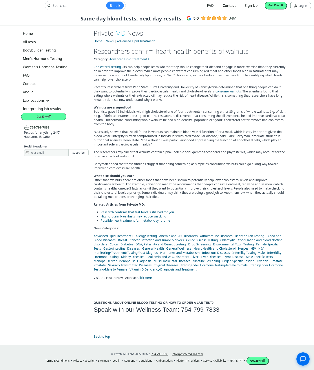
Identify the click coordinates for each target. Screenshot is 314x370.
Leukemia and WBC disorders (168, 257)
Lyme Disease (233, 257)
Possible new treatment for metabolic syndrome (135, 220)
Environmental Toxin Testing (233, 244)
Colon (114, 244)
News (110, 41)
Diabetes (126, 244)
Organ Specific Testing (238, 261)
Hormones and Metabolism (179, 252)
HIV (253, 248)
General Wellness (178, 248)
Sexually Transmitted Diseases (130, 265)
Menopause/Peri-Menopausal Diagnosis (122, 261)
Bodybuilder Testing (39, 50)
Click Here (144, 278)
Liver (195, 257)
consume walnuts (228, 91)
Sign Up (251, 5)
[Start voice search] (115, 5)
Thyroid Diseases (166, 265)
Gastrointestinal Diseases (121, 248)
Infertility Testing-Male (248, 252)
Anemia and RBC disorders (178, 236)
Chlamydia (228, 240)
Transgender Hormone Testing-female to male (214, 265)
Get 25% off (275, 5)
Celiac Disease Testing (202, 240)
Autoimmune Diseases (216, 236)
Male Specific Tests (259, 257)
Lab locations (36, 100)
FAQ (210, 5)
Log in (300, 6)
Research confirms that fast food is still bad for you (137, 212)
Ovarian (262, 261)
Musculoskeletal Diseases (172, 261)
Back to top (102, 336)
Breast (122, 240)
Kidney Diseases (132, 257)
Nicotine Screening (206, 261)
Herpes (243, 248)
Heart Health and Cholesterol (215, 248)
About (28, 92)
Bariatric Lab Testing (249, 236)
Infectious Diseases (216, 252)
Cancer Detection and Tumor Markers (157, 240)
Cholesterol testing (107, 67)
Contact (229, 5)
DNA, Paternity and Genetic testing (161, 244)
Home (28, 33)
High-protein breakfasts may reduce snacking (133, 216)
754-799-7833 (200, 309)
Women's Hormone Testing (45, 66)
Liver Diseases (211, 257)
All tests (29, 41)
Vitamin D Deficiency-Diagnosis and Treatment (163, 269)
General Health (153, 248)
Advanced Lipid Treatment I (137, 41)
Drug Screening (199, 244)
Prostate (277, 261)
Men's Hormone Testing (42, 58)
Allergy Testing (146, 236)
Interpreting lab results (42, 108)
